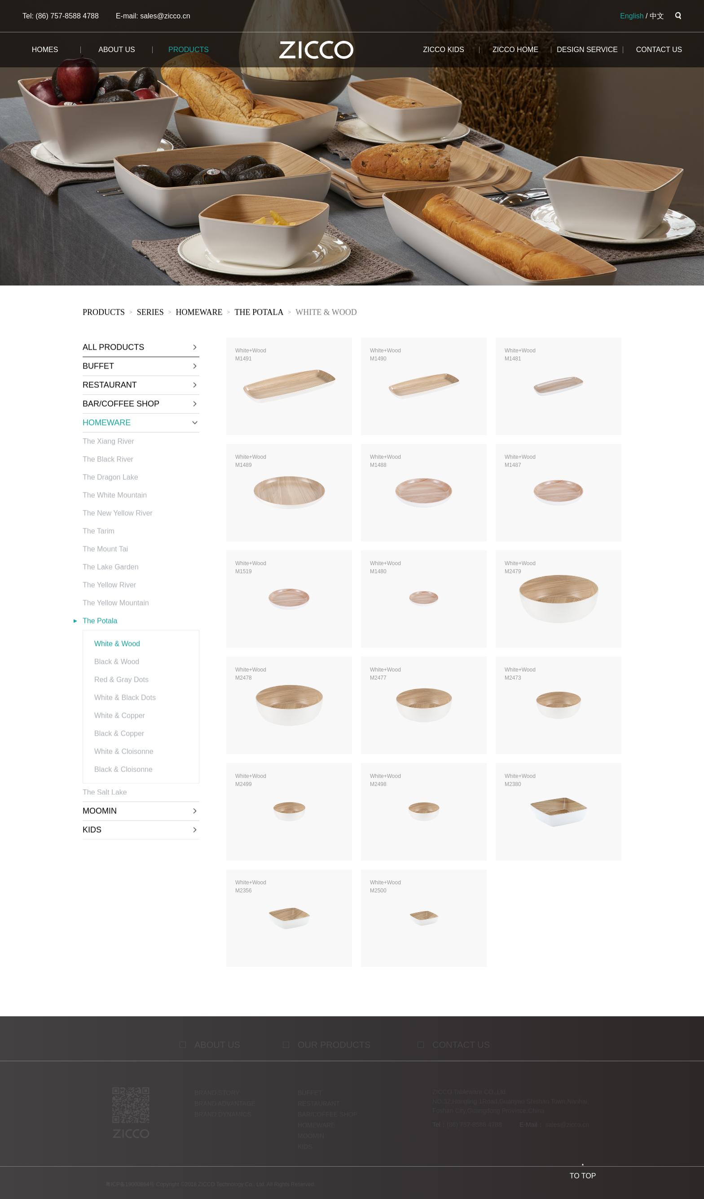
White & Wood (326, 313)
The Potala (258, 313)
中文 (657, 16)
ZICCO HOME (515, 49)
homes (45, 49)
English (631, 16)
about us (116, 49)
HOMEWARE (199, 313)
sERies (150, 313)
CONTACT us (659, 49)
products (188, 49)
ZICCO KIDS (443, 49)
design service (587, 49)
